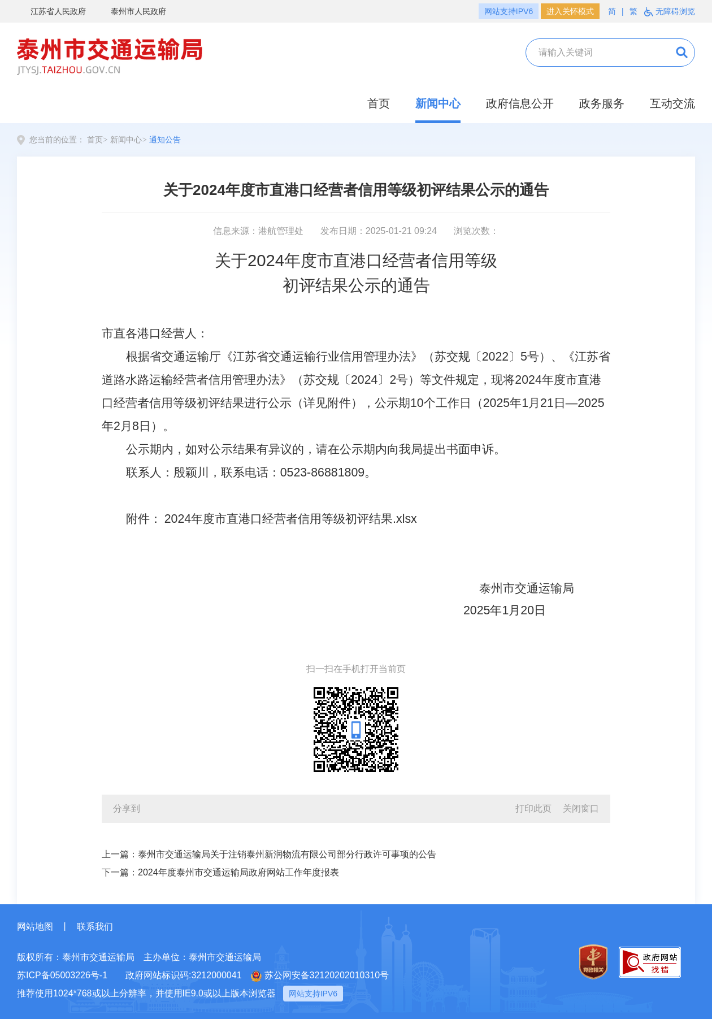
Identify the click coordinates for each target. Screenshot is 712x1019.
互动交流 (672, 103)
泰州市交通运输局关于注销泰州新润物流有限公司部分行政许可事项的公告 (287, 854)
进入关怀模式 (570, 11)
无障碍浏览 (669, 11)
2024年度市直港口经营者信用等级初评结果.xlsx (290, 519)
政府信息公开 (520, 103)
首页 (378, 103)
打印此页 (533, 808)
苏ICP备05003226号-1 (62, 975)
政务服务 (601, 103)
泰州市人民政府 (131, 12)
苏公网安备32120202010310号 (320, 976)
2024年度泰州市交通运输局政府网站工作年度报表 (238, 872)
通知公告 (165, 140)
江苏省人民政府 (51, 12)
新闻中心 (438, 103)
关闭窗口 (581, 808)
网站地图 (35, 926)
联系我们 (95, 926)
